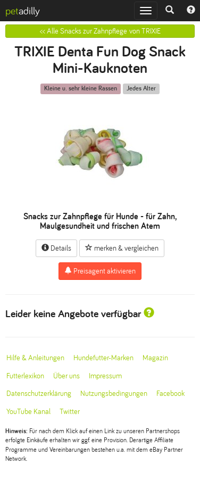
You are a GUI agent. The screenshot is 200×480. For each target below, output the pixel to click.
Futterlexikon (25, 376)
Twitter (70, 412)
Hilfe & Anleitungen (35, 358)
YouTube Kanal (28, 412)
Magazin (155, 358)
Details (56, 248)
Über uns (66, 376)
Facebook (170, 394)
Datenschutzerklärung (38, 394)
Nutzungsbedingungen (113, 394)
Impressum (105, 376)
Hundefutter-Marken (103, 358)
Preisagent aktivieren (100, 271)
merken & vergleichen (122, 248)
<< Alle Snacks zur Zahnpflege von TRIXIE (100, 31)
